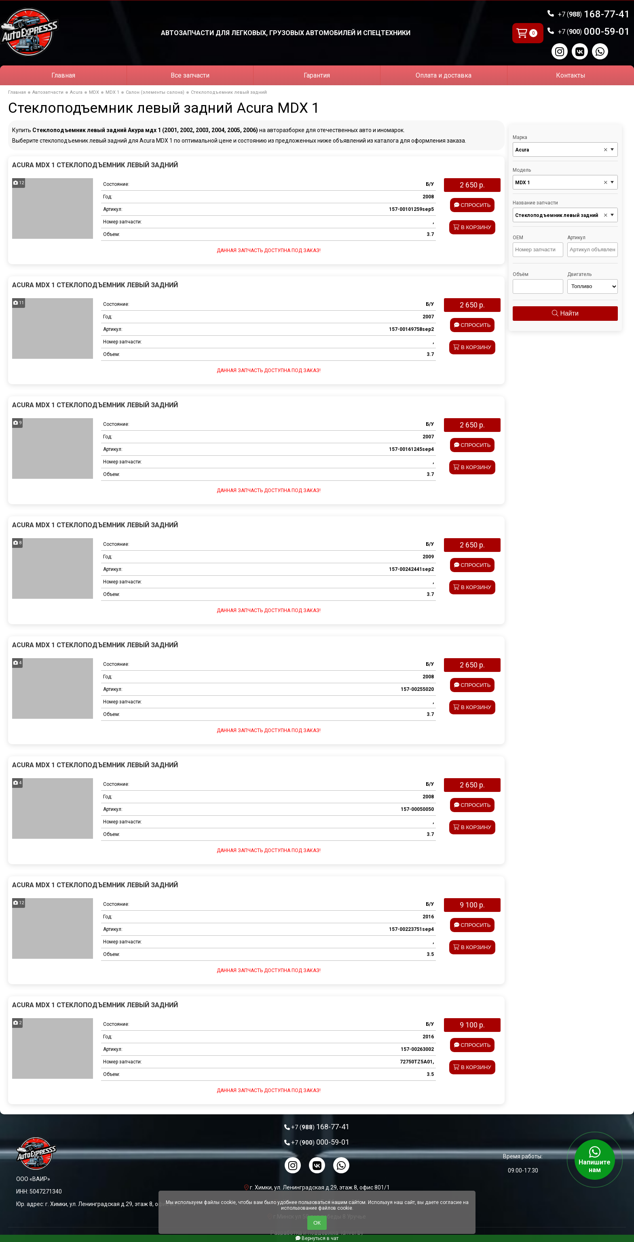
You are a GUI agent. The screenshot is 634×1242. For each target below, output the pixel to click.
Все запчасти (190, 75)
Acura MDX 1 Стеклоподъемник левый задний (95, 165)
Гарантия (317, 75)
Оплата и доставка (443, 75)
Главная (63, 75)
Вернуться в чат (317, 1238)
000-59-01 (594, 31)
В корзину (472, 227)
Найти (565, 313)
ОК (317, 1223)
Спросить (472, 205)
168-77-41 (594, 14)
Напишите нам (595, 1159)
